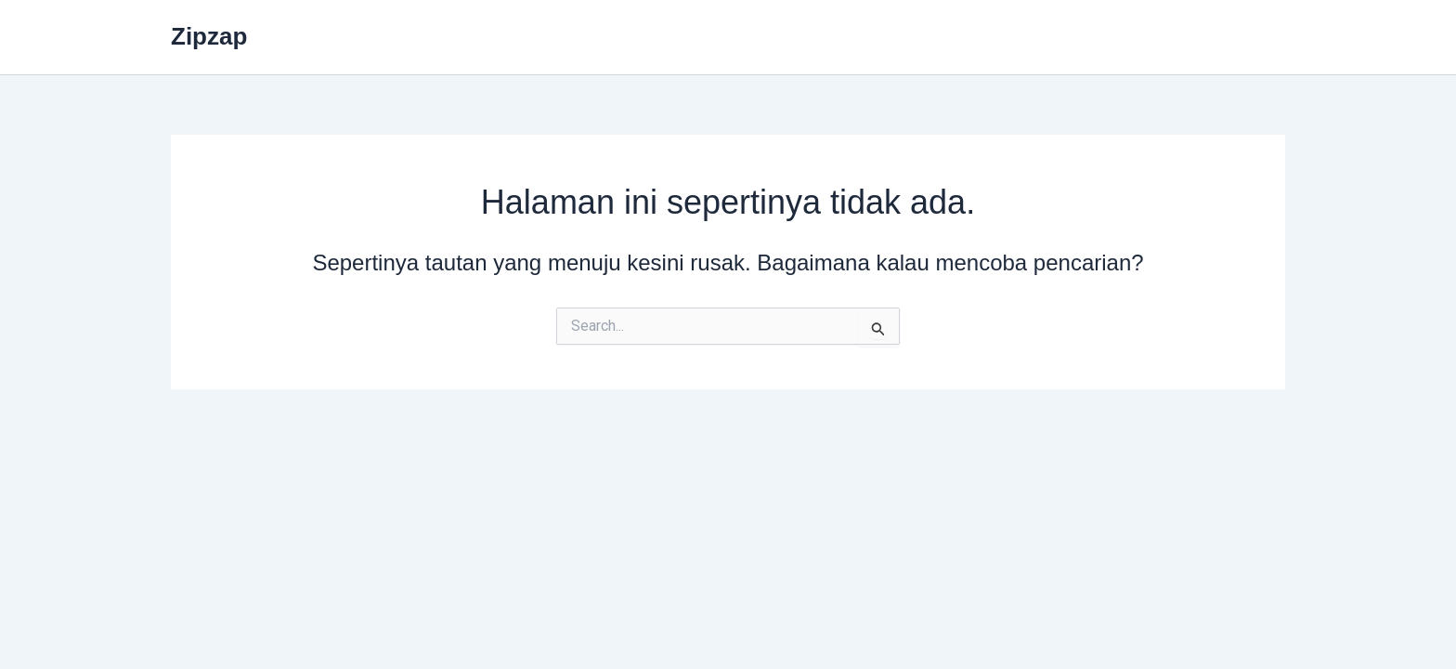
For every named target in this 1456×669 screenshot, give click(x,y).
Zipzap (209, 36)
